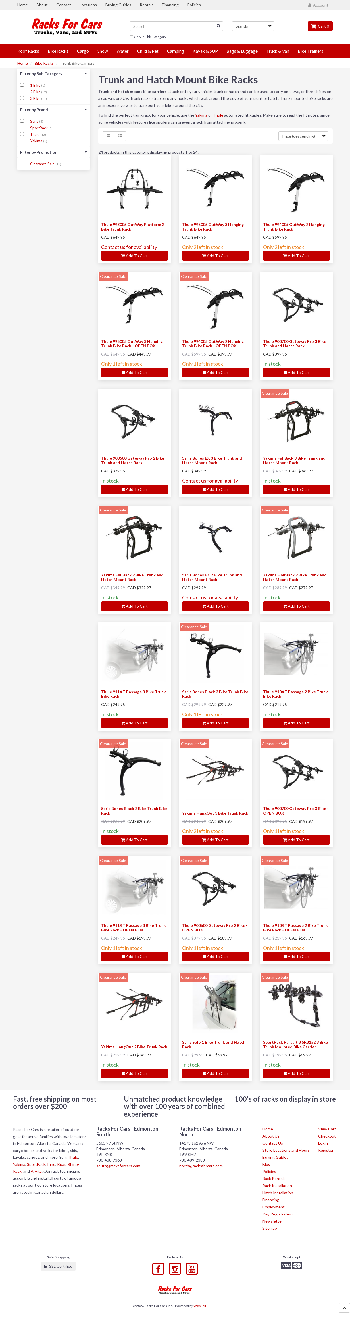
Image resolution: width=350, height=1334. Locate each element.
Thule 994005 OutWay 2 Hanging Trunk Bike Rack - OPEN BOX (213, 343)
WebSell (199, 1306)
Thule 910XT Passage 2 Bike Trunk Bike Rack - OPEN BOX (295, 927)
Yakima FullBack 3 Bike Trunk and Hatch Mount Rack (294, 460)
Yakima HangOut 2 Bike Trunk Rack (134, 1046)
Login (323, 1143)
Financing (270, 1199)
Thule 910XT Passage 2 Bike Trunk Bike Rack (295, 693)
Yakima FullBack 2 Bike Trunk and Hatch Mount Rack (132, 577)
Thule (35, 134)
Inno (51, 1164)
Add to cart (134, 255)
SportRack (39, 128)
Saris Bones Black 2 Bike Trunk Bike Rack (134, 810)
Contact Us (272, 1143)
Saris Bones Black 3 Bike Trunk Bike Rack (215, 693)
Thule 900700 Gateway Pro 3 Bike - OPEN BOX (296, 810)
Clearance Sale (42, 164)
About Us (271, 1136)
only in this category (148, 37)
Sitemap (269, 1228)
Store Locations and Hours (286, 1150)
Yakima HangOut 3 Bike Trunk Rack (215, 813)
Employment (273, 1206)
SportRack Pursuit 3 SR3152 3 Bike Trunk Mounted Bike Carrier (295, 1044)
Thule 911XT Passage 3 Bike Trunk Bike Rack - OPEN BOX (133, 927)
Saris (34, 121)
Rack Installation (277, 1185)
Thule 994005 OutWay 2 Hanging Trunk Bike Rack (294, 226)
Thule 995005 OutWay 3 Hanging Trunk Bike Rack (213, 226)
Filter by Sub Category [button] (53, 73)
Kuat (61, 1164)
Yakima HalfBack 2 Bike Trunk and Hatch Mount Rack (295, 577)
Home (22, 63)
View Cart (327, 1128)
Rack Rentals (274, 1178)
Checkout (327, 1136)
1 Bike (35, 85)
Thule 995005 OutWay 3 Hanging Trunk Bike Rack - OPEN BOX (132, 343)
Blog (266, 1164)
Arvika (36, 1171)
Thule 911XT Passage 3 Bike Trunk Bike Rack (133, 693)
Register (326, 1150)
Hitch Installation (277, 1192)
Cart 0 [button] (320, 26)
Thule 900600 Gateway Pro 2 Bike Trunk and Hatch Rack (132, 460)
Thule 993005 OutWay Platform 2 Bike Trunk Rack (132, 226)
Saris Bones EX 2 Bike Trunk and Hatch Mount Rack (212, 577)
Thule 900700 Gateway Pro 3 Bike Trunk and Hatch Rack (294, 343)
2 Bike (35, 92)
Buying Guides (275, 1157)
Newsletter (272, 1221)
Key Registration (277, 1214)
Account (318, 5)
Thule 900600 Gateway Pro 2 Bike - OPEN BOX (215, 927)
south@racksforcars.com (118, 1165)
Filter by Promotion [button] (53, 152)
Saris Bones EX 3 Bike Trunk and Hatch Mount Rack (212, 460)
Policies (269, 1171)
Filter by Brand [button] (53, 109)
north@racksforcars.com (201, 1165)
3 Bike (35, 98)
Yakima (36, 141)
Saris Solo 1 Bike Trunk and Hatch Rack (213, 1044)
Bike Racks (44, 63)
